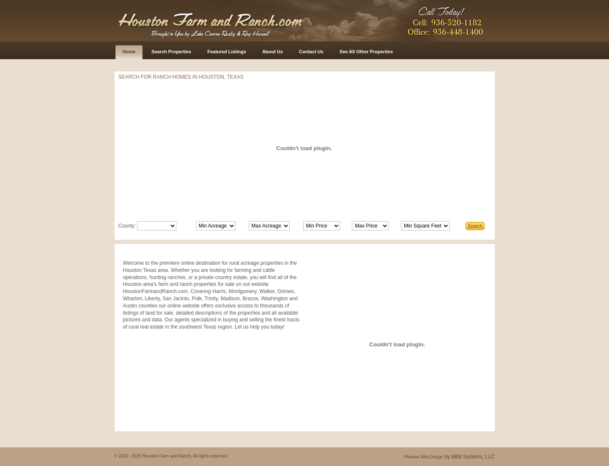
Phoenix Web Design (423, 457)
